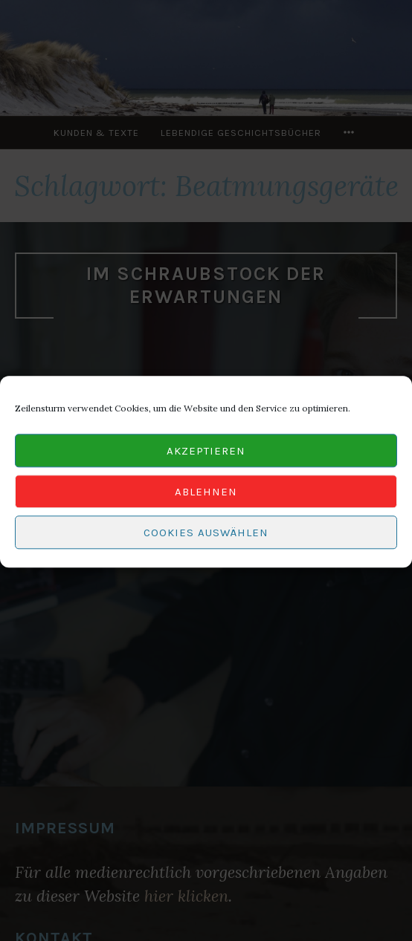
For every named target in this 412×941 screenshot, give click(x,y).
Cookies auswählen (206, 537)
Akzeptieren (206, 455)
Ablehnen (206, 496)
